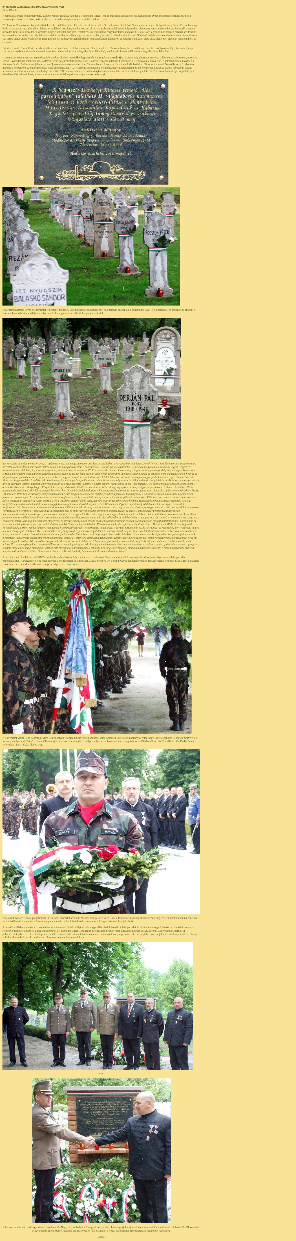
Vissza (100, 1236)
